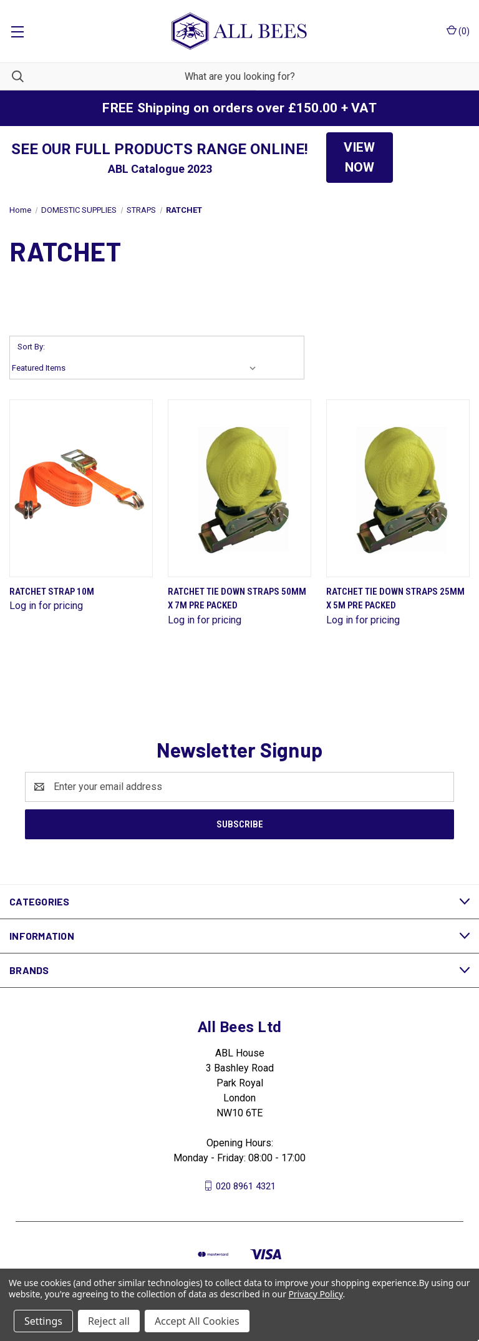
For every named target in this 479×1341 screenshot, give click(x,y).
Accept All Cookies (197, 1321)
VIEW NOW (359, 157)
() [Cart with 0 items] (458, 30)
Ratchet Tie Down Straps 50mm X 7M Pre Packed (237, 599)
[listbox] (136, 368)
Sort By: (31, 346)
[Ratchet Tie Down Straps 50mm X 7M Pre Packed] (239, 488)
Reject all (109, 1321)
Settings (43, 1321)
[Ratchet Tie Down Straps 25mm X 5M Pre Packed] (398, 488)
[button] (359, 157)
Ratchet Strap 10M (51, 591)
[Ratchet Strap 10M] (81, 488)
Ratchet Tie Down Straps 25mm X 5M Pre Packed (395, 599)
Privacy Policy (315, 1294)
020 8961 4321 (246, 1185)
